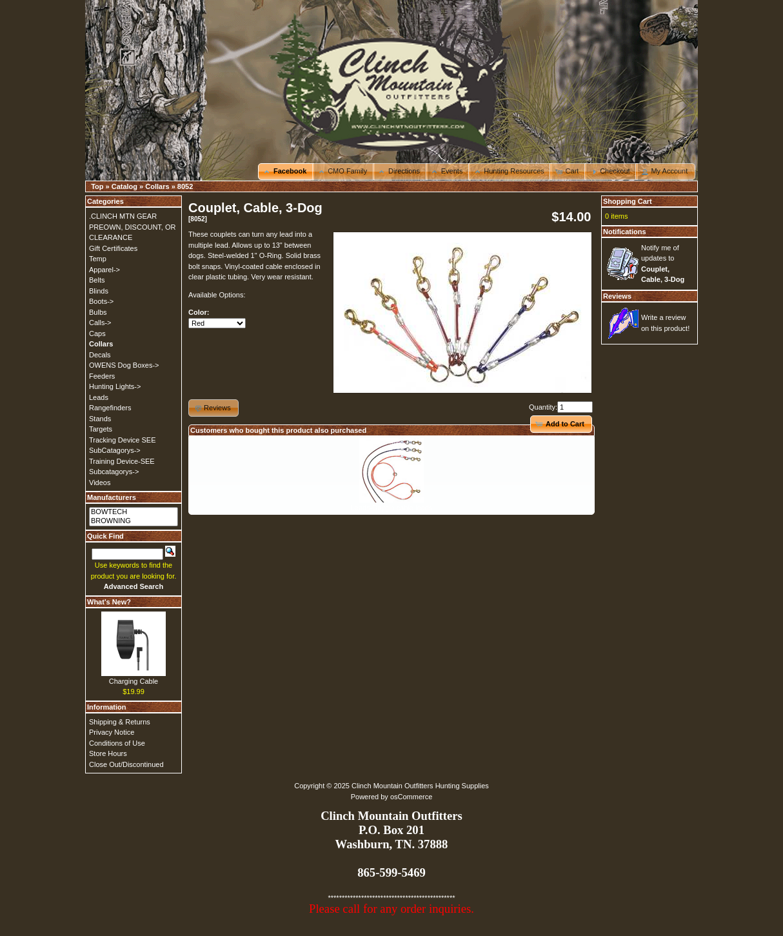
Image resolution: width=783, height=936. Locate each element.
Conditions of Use (117, 743)
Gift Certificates (113, 248)
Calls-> (100, 322)
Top (97, 186)
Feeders (102, 376)
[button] (286, 171)
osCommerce (411, 797)
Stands (100, 419)
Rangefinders (110, 408)
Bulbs (98, 312)
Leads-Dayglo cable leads (392, 508)
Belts (96, 280)
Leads (98, 397)
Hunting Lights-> (115, 386)
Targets (100, 429)
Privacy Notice (111, 732)
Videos (99, 482)
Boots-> (101, 301)
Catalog (124, 186)
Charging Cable (133, 681)
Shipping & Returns (119, 722)
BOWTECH (133, 512)
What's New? (109, 602)
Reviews (617, 296)
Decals (100, 355)
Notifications (624, 231)
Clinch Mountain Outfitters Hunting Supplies (420, 786)
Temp (97, 259)
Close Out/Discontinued (126, 764)
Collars (157, 186)
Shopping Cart (627, 201)
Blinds (98, 291)
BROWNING (133, 521)
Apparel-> (104, 270)
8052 (185, 186)
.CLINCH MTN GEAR (123, 216)
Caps (97, 333)
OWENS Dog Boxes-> (124, 365)
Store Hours (108, 753)
